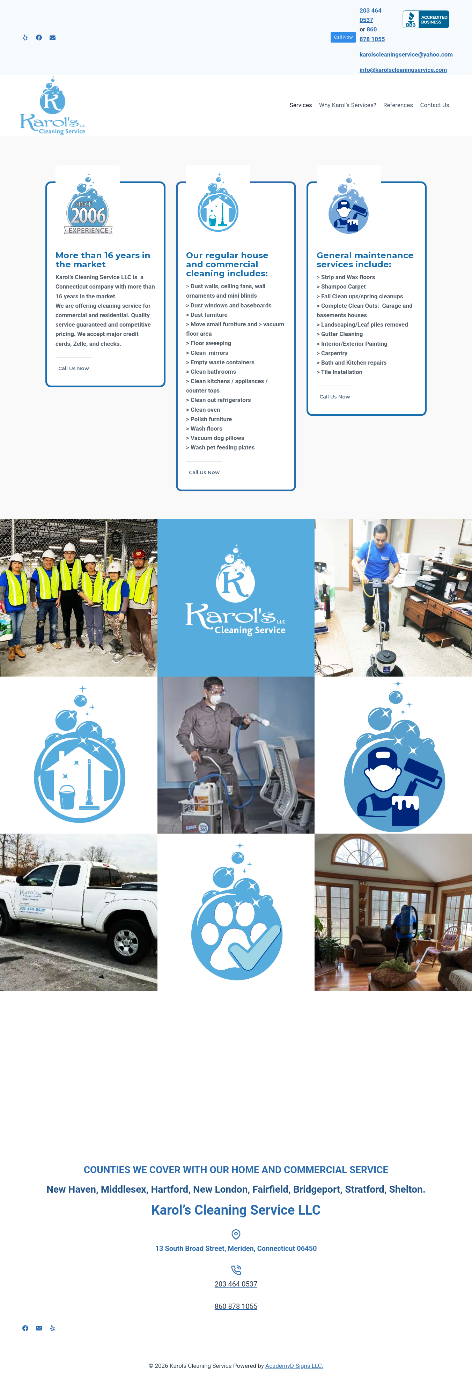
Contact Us (434, 105)
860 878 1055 (236, 1306)
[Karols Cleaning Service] (52, 105)
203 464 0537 (236, 1284)
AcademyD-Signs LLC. (294, 1365)
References (398, 105)
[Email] (52, 37)
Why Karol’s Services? (347, 105)
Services (301, 105)
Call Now (343, 37)
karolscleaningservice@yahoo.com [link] (406, 54)
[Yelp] (25, 37)
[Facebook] (39, 37)
